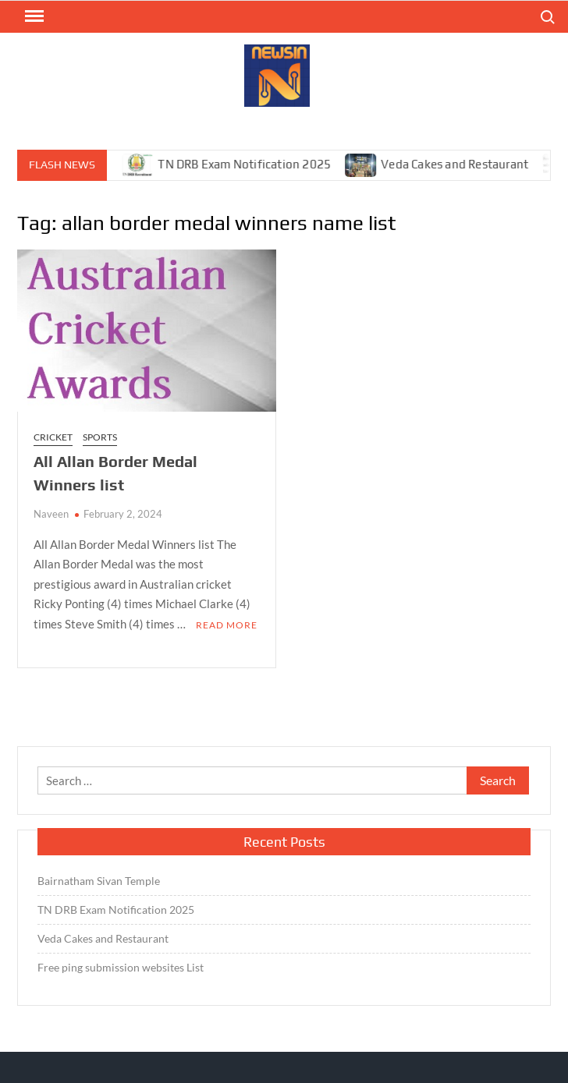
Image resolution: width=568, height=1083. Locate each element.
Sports (100, 437)
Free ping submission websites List (120, 967)
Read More (226, 625)
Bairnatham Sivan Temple (98, 880)
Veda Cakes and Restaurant (461, 164)
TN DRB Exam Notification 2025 (251, 164)
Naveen (51, 514)
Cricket (53, 437)
